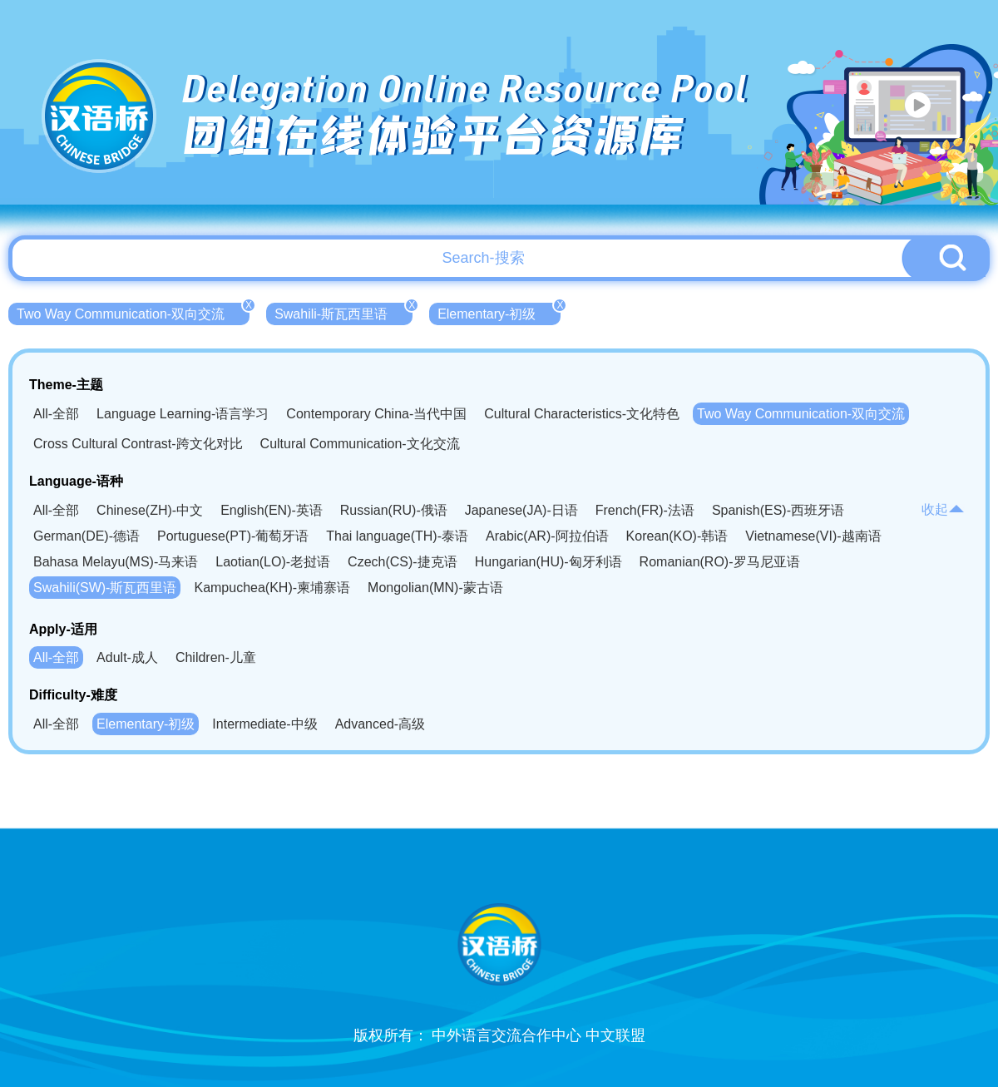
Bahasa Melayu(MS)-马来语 (115, 562)
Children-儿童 (215, 657)
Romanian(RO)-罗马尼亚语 (720, 562)
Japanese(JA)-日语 (521, 510)
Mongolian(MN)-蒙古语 (435, 588)
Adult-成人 (127, 657)
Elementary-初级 (499, 312)
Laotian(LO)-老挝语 (272, 562)
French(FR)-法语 (644, 510)
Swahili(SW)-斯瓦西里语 (104, 588)
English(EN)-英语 (271, 510)
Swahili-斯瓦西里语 (343, 312)
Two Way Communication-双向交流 (133, 312)
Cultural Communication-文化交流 (360, 444)
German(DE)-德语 (86, 536)
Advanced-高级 (380, 724)
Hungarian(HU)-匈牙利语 (548, 562)
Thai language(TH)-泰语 (397, 536)
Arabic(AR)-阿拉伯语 (547, 536)
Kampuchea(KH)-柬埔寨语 (272, 588)
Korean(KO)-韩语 (677, 536)
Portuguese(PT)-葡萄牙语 (233, 536)
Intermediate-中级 (264, 724)
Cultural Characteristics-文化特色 (581, 414)
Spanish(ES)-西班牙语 (778, 510)
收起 (943, 509)
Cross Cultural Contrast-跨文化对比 (138, 444)
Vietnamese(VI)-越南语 (813, 536)
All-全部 (56, 414)
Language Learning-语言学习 (182, 414)
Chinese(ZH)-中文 (149, 510)
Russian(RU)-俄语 (393, 510)
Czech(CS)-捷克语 (402, 562)
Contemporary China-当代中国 (376, 414)
